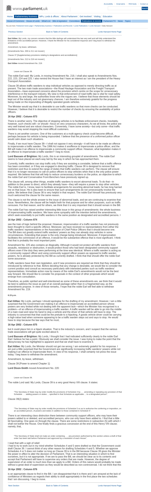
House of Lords (33, 21)
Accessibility (108, 4)
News (120, 21)
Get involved (86, 16)
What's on (46, 21)
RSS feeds (133, 4)
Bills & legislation (60, 21)
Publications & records (91, 21)
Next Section (13, 485)
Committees (74, 21)
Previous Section (15, 32)
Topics (127, 21)
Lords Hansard (94, 26)
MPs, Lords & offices (49, 16)
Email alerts (120, 4)
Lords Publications (81, 26)
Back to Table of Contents (57, 32)
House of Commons (15, 21)
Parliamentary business (26, 16)
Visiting (97, 16)
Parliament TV (109, 21)
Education (107, 16)
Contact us (144, 4)
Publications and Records (63, 26)
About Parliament (69, 16)
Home (10, 16)
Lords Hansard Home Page (109, 32)
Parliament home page (24, 26)
